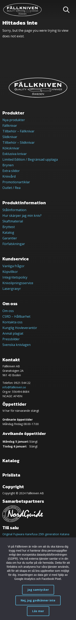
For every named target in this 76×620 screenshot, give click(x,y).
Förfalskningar (13, 244)
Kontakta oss (12, 322)
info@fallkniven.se (14, 387)
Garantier (9, 238)
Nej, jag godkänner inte (38, 600)
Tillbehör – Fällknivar (18, 131)
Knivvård (9, 176)
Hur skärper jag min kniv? (22, 215)
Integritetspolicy (14, 277)
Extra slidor (11, 171)
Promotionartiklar (16, 182)
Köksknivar (10, 148)
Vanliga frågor (13, 266)
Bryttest (8, 227)
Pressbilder (11, 339)
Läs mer (38, 611)
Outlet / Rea (11, 187)
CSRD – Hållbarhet (16, 316)
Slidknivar (9, 137)
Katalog (8, 232)
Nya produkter (13, 120)
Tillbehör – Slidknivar (18, 142)
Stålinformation (14, 210)
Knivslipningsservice (17, 283)
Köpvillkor (10, 271)
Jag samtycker (38, 590)
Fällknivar (9, 125)
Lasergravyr (11, 288)
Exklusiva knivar (14, 154)
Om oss (8, 311)
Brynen (8, 165)
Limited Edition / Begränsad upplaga (30, 159)
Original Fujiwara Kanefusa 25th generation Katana (35, 534)
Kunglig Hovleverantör (19, 328)
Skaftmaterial (12, 221)
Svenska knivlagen (16, 344)
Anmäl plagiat (12, 333)
